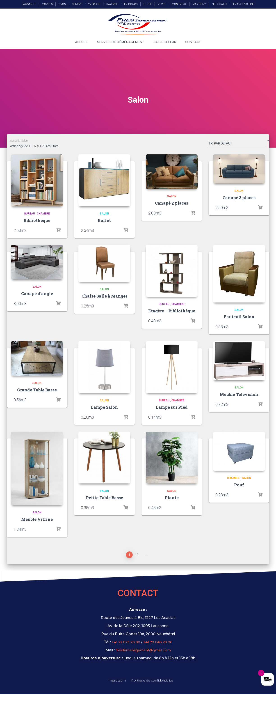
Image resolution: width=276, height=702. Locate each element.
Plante (172, 497)
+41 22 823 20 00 (125, 642)
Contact (193, 42)
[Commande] (237, 144)
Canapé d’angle (37, 293)
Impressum (116, 681)
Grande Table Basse (37, 390)
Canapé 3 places (239, 197)
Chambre (43, 213)
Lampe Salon (104, 407)
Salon (104, 213)
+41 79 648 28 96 (159, 642)
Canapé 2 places (171, 203)
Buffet (104, 220)
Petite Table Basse (104, 497)
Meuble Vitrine (37, 519)
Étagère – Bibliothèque (171, 311)
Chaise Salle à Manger (104, 296)
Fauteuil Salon (239, 316)
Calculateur (164, 42)
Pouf (239, 485)
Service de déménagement (120, 42)
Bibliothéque (37, 220)
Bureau (29, 213)
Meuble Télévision (239, 394)
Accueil (81, 42)
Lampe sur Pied (172, 407)
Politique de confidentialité (152, 681)
